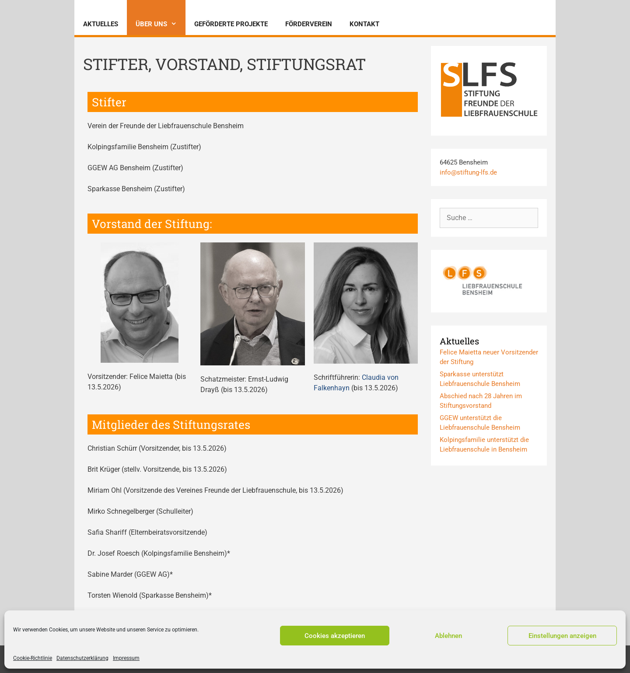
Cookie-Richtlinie (32, 658)
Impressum (126, 658)
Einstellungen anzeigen (562, 636)
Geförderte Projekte (231, 24)
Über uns (161, 24)
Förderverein (308, 24)
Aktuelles (100, 24)
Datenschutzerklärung (82, 658)
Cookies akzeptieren (334, 636)
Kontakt (364, 24)
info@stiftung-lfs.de (468, 172)
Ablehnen (448, 636)
